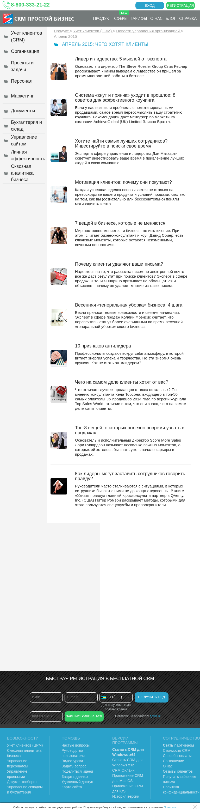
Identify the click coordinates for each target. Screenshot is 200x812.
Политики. (170, 807)
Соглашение (173, 761)
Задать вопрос (74, 766)
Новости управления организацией (148, 31)
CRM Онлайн (123, 770)
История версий (125, 796)
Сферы (121, 15)
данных (155, 716)
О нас (156, 18)
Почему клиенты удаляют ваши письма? (119, 264)
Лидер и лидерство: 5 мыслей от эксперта (121, 59)
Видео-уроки (72, 761)
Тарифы (139, 18)
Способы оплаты (177, 756)
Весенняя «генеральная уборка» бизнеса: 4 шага (128, 305)
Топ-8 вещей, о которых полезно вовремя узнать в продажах (129, 430)
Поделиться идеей (77, 771)
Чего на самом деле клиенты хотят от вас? (121, 382)
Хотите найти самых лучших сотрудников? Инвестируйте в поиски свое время (121, 143)
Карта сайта (72, 787)
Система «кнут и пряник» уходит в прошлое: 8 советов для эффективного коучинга (125, 98)
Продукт (102, 18)
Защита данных (75, 776)
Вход (150, 5)
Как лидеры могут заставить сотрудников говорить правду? (130, 476)
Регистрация (180, 5)
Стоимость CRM (177, 750)
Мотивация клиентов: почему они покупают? (123, 182)
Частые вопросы (76, 745)
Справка (188, 18)
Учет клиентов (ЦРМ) (25, 745)
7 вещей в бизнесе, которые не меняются (120, 223)
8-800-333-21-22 (30, 5)
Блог (171, 18)
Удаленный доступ (77, 782)
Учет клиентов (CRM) (93, 31)
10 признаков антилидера (103, 346)
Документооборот (22, 782)
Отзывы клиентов (178, 771)
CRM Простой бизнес (44, 18)
